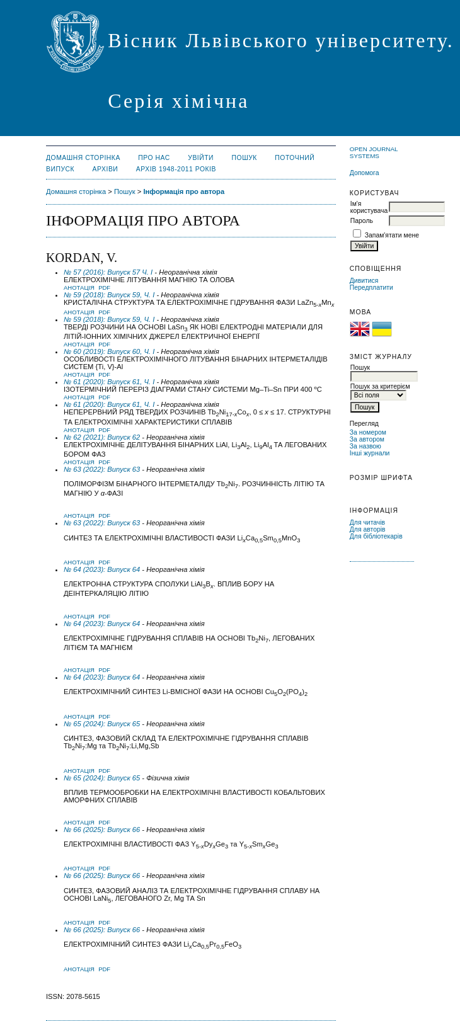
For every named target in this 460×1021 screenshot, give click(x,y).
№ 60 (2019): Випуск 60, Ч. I (109, 351)
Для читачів (367, 522)
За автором (367, 439)
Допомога (364, 172)
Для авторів (368, 529)
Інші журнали (369, 453)
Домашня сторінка (83, 157)
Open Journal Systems (374, 152)
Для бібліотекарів (376, 536)
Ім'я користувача (369, 207)
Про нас (154, 157)
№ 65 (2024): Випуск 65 (102, 723)
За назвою (365, 446)
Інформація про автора (183, 191)
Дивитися (364, 280)
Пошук (244, 157)
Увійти (201, 157)
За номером (368, 432)
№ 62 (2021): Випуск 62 (102, 437)
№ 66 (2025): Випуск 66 (102, 829)
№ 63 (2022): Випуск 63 (102, 469)
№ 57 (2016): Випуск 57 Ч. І (108, 272)
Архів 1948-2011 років (176, 169)
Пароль (361, 220)
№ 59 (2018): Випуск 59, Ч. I (109, 295)
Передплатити (371, 287)
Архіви (105, 169)
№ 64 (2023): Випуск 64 (102, 569)
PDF (104, 287)
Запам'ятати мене (392, 235)
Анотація (79, 287)
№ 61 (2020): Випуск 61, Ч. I (109, 381)
